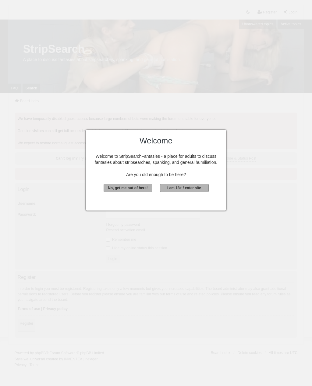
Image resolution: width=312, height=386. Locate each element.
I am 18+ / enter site (184, 188)
